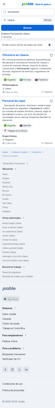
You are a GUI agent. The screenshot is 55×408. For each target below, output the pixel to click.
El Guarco (6, 195)
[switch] (50, 44)
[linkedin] (26, 370)
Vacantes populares (11, 272)
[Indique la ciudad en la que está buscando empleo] (27, 20)
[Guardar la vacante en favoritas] (51, 55)
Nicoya (5, 190)
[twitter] (19, 370)
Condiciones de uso (12, 383)
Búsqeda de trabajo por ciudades (17, 276)
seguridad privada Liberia (13, 244)
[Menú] (4, 4)
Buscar (27, 27)
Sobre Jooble (9, 314)
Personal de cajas (13, 100)
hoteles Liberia (9, 252)
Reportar (47, 92)
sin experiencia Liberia (12, 231)
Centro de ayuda (10, 323)
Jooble (21, 401)
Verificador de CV (11, 358)
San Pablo (7, 203)
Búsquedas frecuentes (16, 163)
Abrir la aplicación (45, 4)
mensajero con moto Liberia (15, 256)
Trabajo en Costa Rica (13, 328)
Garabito (6, 211)
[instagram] (12, 370)
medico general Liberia (12, 248)
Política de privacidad (13, 390)
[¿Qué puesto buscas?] (27, 11)
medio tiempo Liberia (11, 223)
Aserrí (4, 174)
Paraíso (5, 178)
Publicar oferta (9, 341)
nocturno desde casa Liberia (15, 260)
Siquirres (6, 182)
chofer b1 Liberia (9, 239)
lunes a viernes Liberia (12, 227)
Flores (5, 207)
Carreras (6, 318)
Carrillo (5, 199)
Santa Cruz (7, 186)
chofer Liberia (8, 235)
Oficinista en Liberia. (15, 55)
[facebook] (5, 370)
